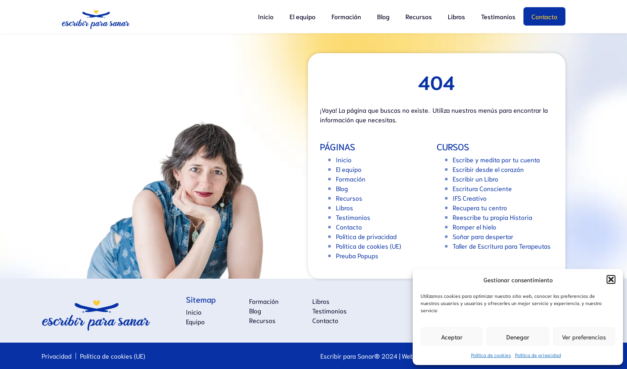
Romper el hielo (474, 226)
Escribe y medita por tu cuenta (496, 159)
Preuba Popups (357, 255)
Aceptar (452, 337)
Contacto (544, 16)
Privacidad (57, 355)
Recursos (418, 16)
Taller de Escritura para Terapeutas (502, 245)
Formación (346, 16)
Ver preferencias (584, 337)
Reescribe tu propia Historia (492, 217)
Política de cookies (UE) (368, 245)
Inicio (266, 16)
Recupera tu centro (480, 207)
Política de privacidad (538, 355)
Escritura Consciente (482, 188)
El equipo (302, 16)
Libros (456, 16)
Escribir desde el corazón (488, 169)
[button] (611, 279)
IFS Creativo (470, 197)
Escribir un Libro (475, 178)
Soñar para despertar (483, 236)
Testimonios (498, 16)
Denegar (517, 337)
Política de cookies (491, 355)
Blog (383, 16)
